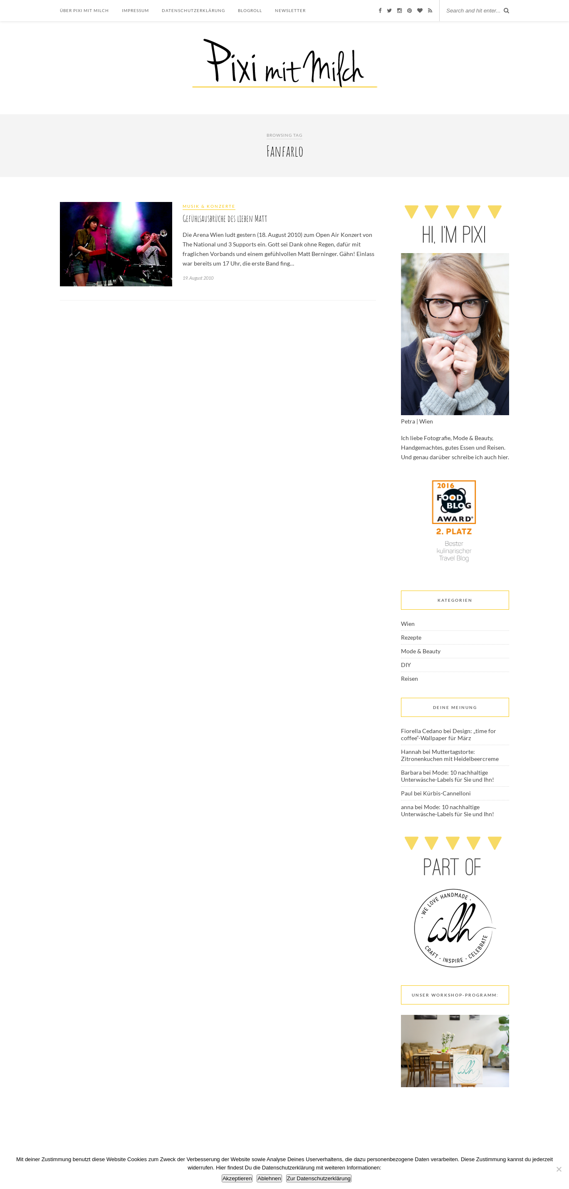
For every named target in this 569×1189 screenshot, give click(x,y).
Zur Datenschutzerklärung (319, 1178)
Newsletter (290, 10)
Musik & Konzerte (209, 206)
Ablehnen (269, 1178)
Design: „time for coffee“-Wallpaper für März (448, 734)
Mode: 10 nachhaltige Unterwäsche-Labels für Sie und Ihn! (447, 776)
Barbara (411, 772)
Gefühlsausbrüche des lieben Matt (225, 218)
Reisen (409, 678)
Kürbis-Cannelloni (447, 793)
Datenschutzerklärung (193, 10)
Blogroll (250, 10)
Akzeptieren (237, 1178)
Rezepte (411, 637)
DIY (406, 664)
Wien (408, 623)
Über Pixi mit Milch (84, 10)
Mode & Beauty (420, 651)
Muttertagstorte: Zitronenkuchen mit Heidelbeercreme (450, 755)
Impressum (135, 10)
